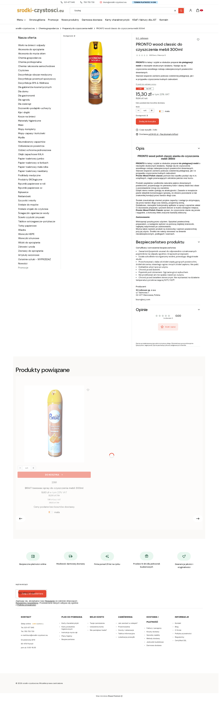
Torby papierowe (27, 225)
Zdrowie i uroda (26, 246)
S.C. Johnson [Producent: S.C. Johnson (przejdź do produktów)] (142, 38)
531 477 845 (68, 2)
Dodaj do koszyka (147, 121)
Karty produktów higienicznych (68, 628)
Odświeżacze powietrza (31, 146)
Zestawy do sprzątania (30, 250)
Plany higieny (67, 636)
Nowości (22, 263)
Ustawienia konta (97, 627)
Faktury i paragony (154, 628)
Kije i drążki (24, 112)
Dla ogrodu (24, 99)
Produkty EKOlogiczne (30, 179)
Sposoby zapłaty (153, 635)
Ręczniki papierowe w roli (31, 183)
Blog (176, 627)
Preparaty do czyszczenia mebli (77, 28)
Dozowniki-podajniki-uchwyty (34, 108)
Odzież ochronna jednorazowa (34, 150)
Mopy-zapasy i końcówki (31, 133)
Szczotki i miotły (27, 200)
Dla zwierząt (24, 104)
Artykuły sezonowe (28, 255)
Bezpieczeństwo (68, 639)
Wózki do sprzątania (29, 242)
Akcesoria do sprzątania (31, 49)
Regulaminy (179, 637)
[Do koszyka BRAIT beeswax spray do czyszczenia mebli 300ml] (54, 475)
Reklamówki (24, 196)
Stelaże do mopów (28, 204)
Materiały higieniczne (29, 120)
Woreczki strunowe (28, 238)
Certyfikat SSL (180, 640)
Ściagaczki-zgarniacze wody (33, 213)
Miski (20, 125)
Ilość (138, 107)
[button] (181, 10)
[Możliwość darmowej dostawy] (71, 559)
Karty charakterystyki (70, 623)
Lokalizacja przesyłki (126, 637)
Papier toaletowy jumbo (31, 158)
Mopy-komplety (27, 129)
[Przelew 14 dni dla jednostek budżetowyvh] (146, 560)
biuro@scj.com (143, 299)
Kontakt (178, 623)
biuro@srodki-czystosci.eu (113, 2)
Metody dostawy (153, 638)
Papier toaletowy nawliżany (33, 171)
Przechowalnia (124, 627)
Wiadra (22, 230)
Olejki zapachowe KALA (31, 154)
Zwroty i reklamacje (126, 630)
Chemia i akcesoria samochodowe (36, 66)
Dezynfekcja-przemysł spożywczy (37, 78)
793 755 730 (87, 2)
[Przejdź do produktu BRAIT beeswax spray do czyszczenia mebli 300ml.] (54, 424)
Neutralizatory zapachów (31, 141)
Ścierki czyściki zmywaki (31, 217)
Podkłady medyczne (29, 175)
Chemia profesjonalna (30, 62)
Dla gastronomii (26, 95)
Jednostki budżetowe (155, 642)
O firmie (178, 630)
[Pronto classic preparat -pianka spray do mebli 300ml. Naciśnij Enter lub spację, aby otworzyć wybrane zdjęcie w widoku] (95, 73)
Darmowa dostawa (154, 645)
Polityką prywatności (26, 605)
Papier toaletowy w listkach (33, 162)
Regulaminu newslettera (27, 603)
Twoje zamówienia (97, 623)
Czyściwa (23, 70)
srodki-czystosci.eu (25, 28)
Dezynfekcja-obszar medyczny (35, 74)
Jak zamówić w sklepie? (127, 623)
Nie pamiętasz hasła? (98, 630)
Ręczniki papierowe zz (30, 187)
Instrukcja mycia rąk (70, 632)
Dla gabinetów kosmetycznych (35, 87)
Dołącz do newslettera (32, 593)
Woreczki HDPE (26, 234)
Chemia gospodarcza (49, 28)
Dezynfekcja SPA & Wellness (33, 83)
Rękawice (23, 192)
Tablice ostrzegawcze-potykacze (36, 221)
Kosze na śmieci (26, 116)
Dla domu (23, 91)
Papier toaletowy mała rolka (33, 167)
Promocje (23, 267)
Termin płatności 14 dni (145, 2)
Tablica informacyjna (126, 633)
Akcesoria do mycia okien (32, 53)
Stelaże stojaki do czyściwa (33, 209)
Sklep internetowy (108, 696)
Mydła (21, 137)
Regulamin (50, 601)
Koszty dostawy (153, 632)
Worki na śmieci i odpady (31, 45)
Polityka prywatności (183, 633)
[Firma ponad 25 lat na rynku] (107, 559)
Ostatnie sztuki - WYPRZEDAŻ (34, 259)
